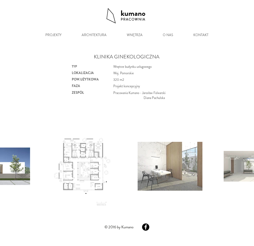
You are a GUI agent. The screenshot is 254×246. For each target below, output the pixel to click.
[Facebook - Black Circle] (145, 227)
